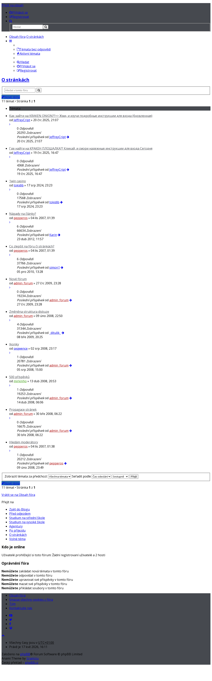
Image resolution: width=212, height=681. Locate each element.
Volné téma (17, 539)
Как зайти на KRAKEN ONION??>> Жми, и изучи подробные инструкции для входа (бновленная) (80, 116)
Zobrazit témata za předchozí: (38, 476)
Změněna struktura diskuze (29, 311)
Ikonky (14, 344)
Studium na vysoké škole (27, 522)
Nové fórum (18, 279)
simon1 (54, 267)
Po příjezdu (17, 530)
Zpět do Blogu (19, 509)
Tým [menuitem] (12, 604)
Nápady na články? (22, 214)
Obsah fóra (17, 37)
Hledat (23, 62)
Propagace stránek (23, 409)
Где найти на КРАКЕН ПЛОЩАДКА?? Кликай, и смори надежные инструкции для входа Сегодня (80, 148)
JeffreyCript (22, 120)
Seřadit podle (91, 476)
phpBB (25, 654)
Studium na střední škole (27, 518)
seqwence (21, 348)
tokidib (19, 185)
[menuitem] (18, 12)
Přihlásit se (26, 66)
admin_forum (23, 283)
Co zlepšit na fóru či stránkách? (31, 246)
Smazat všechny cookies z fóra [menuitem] (31, 599)
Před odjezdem (20, 513)
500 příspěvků (19, 377)
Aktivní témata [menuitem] (28, 53)
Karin (53, 235)
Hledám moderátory (23, 442)
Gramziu (32, 658)
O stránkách (35, 37)
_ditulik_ (55, 333)
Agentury (16, 526)
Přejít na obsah (12, 5)
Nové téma (11, 97)
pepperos (21, 218)
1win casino (17, 181)
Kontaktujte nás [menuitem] (20, 608)
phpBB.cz (31, 662)
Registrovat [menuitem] (27, 70)
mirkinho (20, 381)
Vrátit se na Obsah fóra (18, 495)
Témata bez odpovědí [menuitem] (34, 49)
